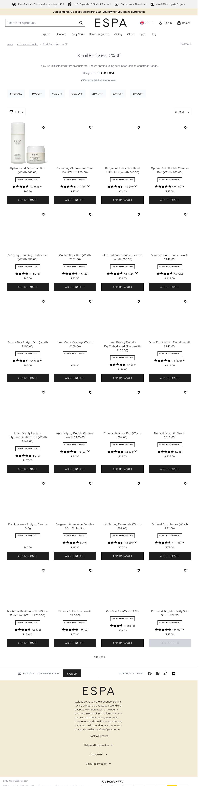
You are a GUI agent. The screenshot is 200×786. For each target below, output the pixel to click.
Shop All (16, 93)
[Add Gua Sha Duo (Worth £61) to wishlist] (138, 570)
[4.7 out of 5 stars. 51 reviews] (26, 187)
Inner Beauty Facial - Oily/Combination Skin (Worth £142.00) (27, 437)
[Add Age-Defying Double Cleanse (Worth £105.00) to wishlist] (91, 392)
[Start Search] (81, 22)
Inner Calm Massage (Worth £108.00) (75, 344)
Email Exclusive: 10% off (99, 56)
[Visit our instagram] (158, 673)
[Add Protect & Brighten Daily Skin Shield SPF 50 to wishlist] (186, 570)
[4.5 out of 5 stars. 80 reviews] (120, 543)
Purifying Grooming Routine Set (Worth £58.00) (27, 257)
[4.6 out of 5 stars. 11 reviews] (28, 630)
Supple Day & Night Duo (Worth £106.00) (27, 344)
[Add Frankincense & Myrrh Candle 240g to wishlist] (43, 483)
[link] (165, 23)
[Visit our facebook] (150, 673)
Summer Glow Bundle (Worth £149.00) (170, 257)
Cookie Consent (98, 736)
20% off (117, 93)
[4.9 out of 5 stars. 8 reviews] (27, 456)
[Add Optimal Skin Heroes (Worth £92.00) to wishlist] (186, 483)
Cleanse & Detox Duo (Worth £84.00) (122, 435)
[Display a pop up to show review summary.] (41, 186)
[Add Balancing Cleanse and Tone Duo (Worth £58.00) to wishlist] (91, 127)
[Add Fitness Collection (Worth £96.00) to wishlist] (91, 570)
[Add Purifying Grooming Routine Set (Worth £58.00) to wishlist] (43, 214)
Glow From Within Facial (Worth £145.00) (170, 344)
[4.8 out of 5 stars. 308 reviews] (168, 361)
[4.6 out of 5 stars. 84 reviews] (120, 452)
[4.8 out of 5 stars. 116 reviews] (120, 274)
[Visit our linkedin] (174, 673)
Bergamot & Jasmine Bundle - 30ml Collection (75, 526)
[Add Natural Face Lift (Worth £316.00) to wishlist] (186, 392)
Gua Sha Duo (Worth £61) (122, 611)
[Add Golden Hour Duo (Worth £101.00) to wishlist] (91, 214)
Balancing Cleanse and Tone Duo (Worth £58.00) (75, 170)
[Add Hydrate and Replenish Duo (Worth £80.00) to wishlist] (43, 127)
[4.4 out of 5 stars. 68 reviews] (26, 361)
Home (10, 44)
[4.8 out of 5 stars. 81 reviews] (73, 452)
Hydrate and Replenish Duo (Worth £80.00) (27, 170)
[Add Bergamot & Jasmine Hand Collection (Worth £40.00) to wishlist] (138, 127)
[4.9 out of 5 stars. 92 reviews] (168, 630)
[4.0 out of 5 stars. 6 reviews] (27, 274)
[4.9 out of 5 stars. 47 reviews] (168, 187)
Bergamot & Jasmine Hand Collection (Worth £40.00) (122, 170)
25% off (97, 93)
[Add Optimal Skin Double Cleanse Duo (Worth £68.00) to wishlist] (186, 127)
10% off (138, 93)
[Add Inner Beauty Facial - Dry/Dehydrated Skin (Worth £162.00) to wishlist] (138, 301)
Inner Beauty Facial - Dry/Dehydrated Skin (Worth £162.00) (122, 346)
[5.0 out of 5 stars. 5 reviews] (169, 452)
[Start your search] (45, 22)
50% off (37, 93)
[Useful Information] (99, 764)
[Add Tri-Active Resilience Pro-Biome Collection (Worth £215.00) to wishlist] (43, 570)
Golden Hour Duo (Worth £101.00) (75, 257)
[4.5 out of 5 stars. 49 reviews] (120, 187)
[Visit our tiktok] (166, 673)
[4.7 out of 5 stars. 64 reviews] (73, 187)
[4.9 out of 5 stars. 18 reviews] (75, 630)
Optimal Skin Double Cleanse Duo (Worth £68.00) (170, 170)
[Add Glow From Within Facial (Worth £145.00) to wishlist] (186, 301)
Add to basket (28, 200)
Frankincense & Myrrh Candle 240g (27, 526)
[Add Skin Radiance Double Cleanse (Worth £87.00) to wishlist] (138, 214)
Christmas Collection (27, 44)
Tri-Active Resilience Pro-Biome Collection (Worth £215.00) (28, 613)
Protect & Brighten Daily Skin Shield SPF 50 (170, 613)
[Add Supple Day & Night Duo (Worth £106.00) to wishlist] (43, 301)
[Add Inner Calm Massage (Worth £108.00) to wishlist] (91, 301)
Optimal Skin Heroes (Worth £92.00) (170, 526)
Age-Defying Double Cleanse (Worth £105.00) (75, 435)
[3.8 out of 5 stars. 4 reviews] (122, 626)
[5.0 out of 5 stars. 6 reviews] (75, 543)
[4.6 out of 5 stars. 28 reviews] (75, 274)
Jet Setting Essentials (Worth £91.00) (122, 526)
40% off (57, 93)
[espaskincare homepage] (111, 22)
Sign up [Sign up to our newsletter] (72, 673)
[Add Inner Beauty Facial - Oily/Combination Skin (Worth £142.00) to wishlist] (43, 392)
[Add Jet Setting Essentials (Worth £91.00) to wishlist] (138, 483)
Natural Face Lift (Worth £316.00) (169, 435)
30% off (77, 93)
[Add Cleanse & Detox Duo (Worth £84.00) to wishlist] (138, 392)
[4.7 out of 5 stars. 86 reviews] (168, 543)
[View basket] (183, 23)
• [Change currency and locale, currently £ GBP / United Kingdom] (146, 23)
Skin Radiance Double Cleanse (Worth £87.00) (122, 257)
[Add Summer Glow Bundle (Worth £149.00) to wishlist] (186, 214)
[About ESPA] (99, 754)
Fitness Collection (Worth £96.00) (75, 613)
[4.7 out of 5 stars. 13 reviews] (122, 365)
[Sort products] (182, 112)
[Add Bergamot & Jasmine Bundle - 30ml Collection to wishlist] (91, 483)
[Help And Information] (98, 745)
